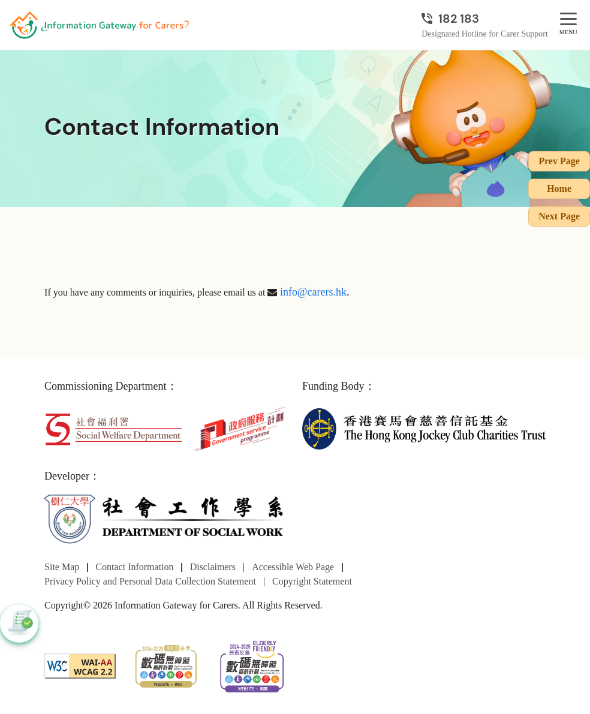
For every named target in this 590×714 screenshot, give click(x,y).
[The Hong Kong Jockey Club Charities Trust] (424, 428)
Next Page (559, 216)
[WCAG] (80, 664)
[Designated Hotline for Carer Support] (485, 19)
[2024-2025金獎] (165, 664)
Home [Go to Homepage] (559, 188)
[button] (19, 623)
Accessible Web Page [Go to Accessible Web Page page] (293, 567)
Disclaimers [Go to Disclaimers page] (213, 567)
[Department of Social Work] (166, 519)
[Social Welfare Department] (113, 428)
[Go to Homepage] (99, 25)
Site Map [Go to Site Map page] (61, 567)
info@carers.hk (313, 292)
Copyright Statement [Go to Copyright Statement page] (312, 581)
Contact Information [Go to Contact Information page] (134, 567)
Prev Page (559, 161)
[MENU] (568, 19)
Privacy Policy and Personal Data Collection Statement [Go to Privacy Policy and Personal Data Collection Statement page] (150, 581)
